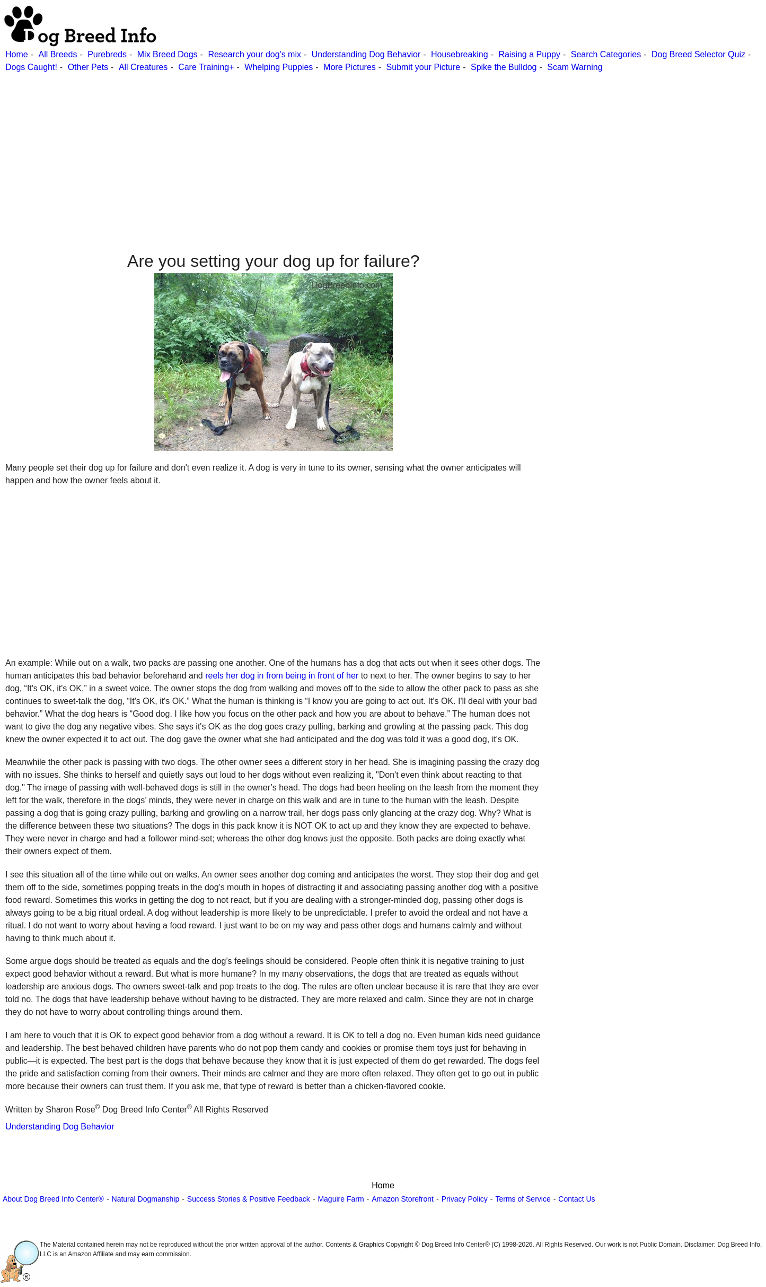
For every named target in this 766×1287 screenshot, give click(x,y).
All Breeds (57, 54)
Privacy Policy (465, 1199)
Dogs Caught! (31, 67)
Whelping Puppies (278, 67)
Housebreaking (459, 54)
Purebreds (107, 54)
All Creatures (143, 67)
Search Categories (606, 54)
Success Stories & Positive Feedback (248, 1199)
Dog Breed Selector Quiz (698, 54)
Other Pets (88, 67)
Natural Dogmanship (146, 1199)
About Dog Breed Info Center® (53, 1199)
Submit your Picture (423, 67)
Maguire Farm (341, 1199)
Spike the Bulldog (504, 67)
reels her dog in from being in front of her (281, 675)
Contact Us (576, 1199)
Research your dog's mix (254, 54)
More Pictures (349, 67)
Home (16, 54)
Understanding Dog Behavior (366, 54)
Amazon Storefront (403, 1199)
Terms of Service (522, 1199)
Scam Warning (574, 67)
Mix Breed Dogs (167, 54)
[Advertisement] (318, 148)
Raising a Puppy (529, 54)
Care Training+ (206, 67)
